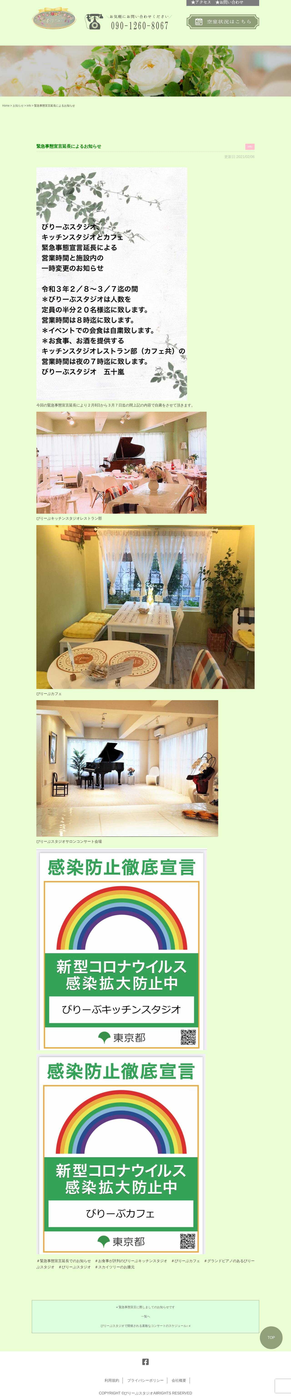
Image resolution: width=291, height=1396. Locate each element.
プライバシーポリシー (145, 1380)
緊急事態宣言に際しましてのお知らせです (147, 1307)
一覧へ (145, 1316)
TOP (271, 1338)
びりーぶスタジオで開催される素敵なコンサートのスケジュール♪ (144, 1325)
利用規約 (112, 1380)
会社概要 (179, 1380)
